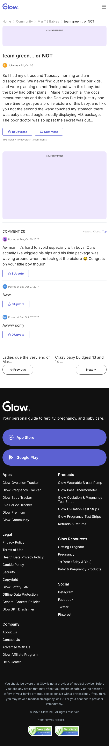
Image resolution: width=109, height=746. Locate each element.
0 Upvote (16, 304)
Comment (49, 131)
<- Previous (18, 369)
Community (24, 21)
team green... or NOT (79, 21)
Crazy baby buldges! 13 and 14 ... (79, 359)
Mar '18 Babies (48, 21)
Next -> (91, 369)
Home (6, 21)
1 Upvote (16, 273)
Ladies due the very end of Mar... (26, 359)
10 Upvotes (17, 131)
